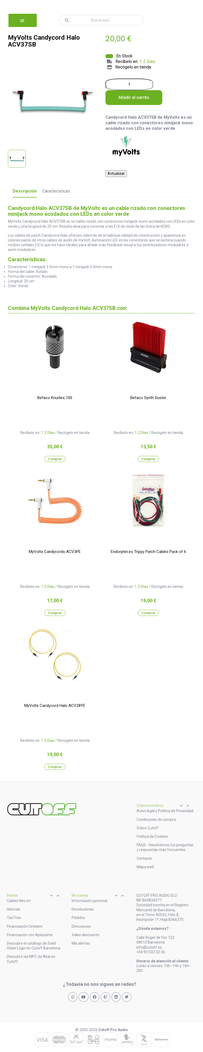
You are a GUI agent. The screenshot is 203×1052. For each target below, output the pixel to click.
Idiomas (13, 909)
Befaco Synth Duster (148, 397)
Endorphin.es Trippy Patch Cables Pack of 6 (148, 551)
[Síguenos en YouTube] (84, 997)
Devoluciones (83, 909)
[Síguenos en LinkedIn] (116, 997)
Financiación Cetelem (25, 926)
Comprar (55, 459)
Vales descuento (85, 935)
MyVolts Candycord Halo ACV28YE (54, 705)
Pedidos (78, 918)
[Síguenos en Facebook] (94, 997)
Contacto (144, 858)
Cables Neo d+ (19, 901)
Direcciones (81, 926)
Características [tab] (56, 191)
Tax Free (14, 918)
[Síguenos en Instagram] (72, 997)
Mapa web (145, 867)
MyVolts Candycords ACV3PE (55, 551)
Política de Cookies (152, 836)
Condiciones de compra (156, 819)
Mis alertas (81, 943)
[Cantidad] (129, 84)
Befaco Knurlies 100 (54, 397)
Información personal (89, 901)
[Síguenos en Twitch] (105, 997)
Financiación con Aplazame (30, 935)
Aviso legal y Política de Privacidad (165, 811)
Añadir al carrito (133, 97)
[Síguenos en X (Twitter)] (126, 997)
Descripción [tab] (25, 191)
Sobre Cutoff (148, 828)
